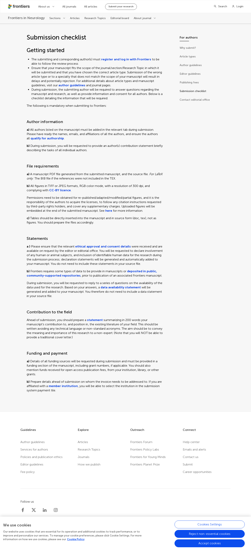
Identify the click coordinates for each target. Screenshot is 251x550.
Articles (75, 18)
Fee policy (27, 472)
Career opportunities (197, 472)
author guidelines (71, 85)
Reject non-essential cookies (209, 536)
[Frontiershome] (19, 6)
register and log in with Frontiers (126, 59)
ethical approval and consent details (103, 246)
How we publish (89, 464)
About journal (143, 18)
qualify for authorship (47, 138)
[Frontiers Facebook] (22, 510)
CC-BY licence (60, 190)
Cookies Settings (209, 526)
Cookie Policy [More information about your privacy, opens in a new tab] (76, 541)
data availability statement (121, 287)
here (108, 210)
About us (44, 6)
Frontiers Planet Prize (145, 464)
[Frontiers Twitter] (33, 510)
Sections (55, 18)
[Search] (220, 6)
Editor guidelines (31, 464)
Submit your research (121, 6)
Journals (83, 457)
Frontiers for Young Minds (148, 457)
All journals (69, 6)
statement (95, 320)
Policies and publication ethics (41, 457)
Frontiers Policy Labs (144, 449)
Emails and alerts (194, 449)
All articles (90, 6)
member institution (63, 386)
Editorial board (119, 18)
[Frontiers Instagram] (55, 510)
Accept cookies (209, 545)
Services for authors (34, 449)
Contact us (190, 457)
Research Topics (95, 18)
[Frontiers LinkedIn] (44, 510)
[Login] (237, 6)
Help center (191, 442)
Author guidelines (32, 442)
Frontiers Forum (141, 442)
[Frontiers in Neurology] (26, 18)
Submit (188, 464)
